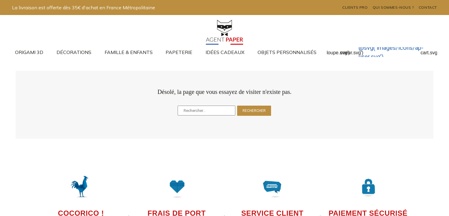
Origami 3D (29, 52)
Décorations (74, 52)
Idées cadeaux (225, 52)
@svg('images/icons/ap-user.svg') (391, 52)
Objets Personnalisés (287, 52)
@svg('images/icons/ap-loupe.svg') (338, 47)
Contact (428, 7)
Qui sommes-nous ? (393, 7)
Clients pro (355, 7)
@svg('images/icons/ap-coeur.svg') (352, 47)
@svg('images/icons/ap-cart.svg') (430, 47)
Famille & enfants (129, 52)
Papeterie (179, 52)
